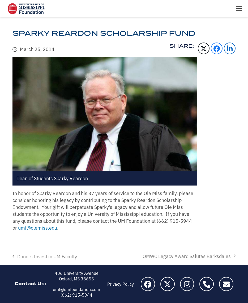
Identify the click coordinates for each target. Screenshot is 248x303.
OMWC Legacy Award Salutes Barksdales (189, 255)
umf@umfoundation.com (76, 289)
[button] (239, 8)
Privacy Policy (120, 284)
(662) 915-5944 (76, 295)
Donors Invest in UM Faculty (44, 256)
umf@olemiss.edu (37, 227)
